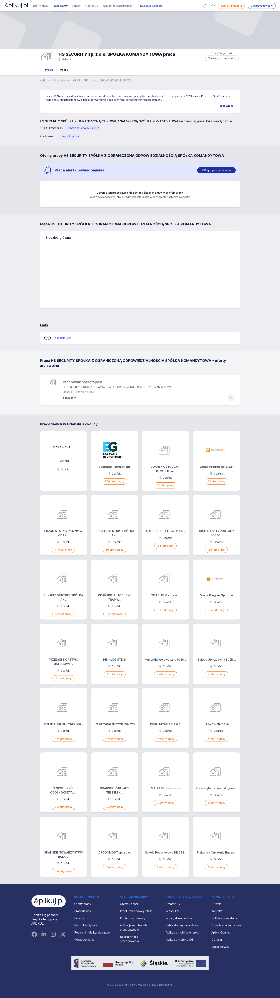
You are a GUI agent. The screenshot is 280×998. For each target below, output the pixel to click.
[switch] (216, 170)
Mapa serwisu (220, 947)
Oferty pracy (40, 5)
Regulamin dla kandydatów (92, 932)
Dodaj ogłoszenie (149, 6)
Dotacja (216, 939)
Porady (76, 5)
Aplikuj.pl (45, 80)
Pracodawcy (60, 5)
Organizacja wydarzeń (226, 925)
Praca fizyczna (70, 136)
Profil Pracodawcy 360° (136, 911)
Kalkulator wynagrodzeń (117, 5)
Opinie (64, 69)
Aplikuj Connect (221, 932)
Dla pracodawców (262, 5)
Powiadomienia (84, 939)
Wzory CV (172, 911)
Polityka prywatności (225, 918)
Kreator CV (91, 5)
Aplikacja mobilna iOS (180, 939)
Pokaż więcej (226, 105)
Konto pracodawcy (132, 918)
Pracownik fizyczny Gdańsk (83, 127)
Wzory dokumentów (179, 918)
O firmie (216, 904)
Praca (49, 69)
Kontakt (216, 911)
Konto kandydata (231, 5)
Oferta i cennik (129, 904)
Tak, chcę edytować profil (222, 58)
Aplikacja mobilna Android (182, 932)
